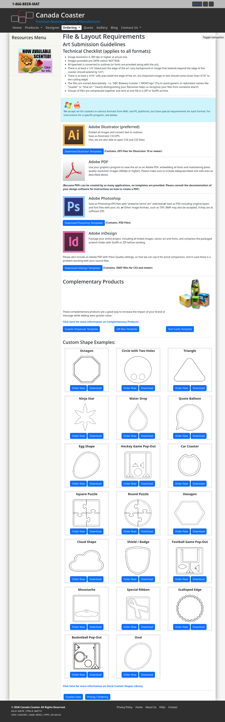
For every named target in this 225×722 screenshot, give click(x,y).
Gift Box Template (126, 329)
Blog (114, 27)
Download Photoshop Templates (84, 223)
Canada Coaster (30, 707)
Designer (53, 27)
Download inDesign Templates (82, 268)
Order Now (78, 388)
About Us (151, 707)
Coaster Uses (73, 697)
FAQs (162, 707)
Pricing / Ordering (97, 697)
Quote (88, 27)
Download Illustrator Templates (83, 151)
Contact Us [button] (130, 27)
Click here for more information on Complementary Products (100, 321)
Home (17, 27)
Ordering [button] (70, 27)
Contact (172, 707)
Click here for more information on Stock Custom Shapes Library (103, 686)
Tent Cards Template (180, 329)
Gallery (102, 27)
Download (95, 388)
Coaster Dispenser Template (81, 329)
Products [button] (32, 27)
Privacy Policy (124, 707)
